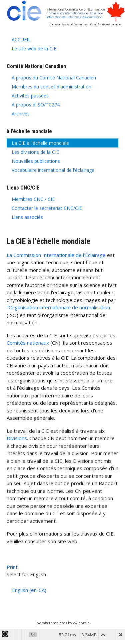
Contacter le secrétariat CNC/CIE (47, 208)
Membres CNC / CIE (33, 199)
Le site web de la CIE (34, 48)
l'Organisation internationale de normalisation (58, 307)
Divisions (17, 438)
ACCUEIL (21, 39)
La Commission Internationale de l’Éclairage (56, 255)
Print (12, 567)
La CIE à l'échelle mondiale (40, 143)
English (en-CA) (29, 590)
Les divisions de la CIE (35, 152)
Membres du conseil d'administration (51, 86)
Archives (21, 113)
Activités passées (30, 95)
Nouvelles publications (36, 161)
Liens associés (27, 217)
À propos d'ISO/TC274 (36, 104)
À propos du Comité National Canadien (54, 77)
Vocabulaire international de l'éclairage (53, 170)
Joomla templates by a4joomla (63, 622)
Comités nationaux (28, 342)
